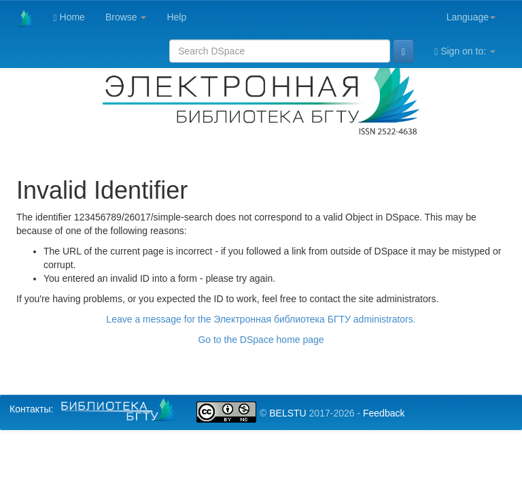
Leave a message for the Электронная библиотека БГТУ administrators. (260, 319)
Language (471, 17)
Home (69, 17)
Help (176, 17)
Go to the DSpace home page (261, 339)
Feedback (383, 413)
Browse (126, 17)
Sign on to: (464, 51)
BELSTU (287, 413)
